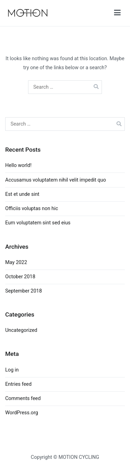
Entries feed (18, 384)
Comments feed (23, 398)
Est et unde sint (22, 194)
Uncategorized (21, 330)
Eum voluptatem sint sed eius (37, 223)
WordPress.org (21, 413)
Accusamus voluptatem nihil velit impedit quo (55, 180)
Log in (12, 370)
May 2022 (16, 262)
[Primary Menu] (117, 12)
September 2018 (23, 291)
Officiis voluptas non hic (31, 208)
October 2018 (20, 277)
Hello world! (18, 165)
